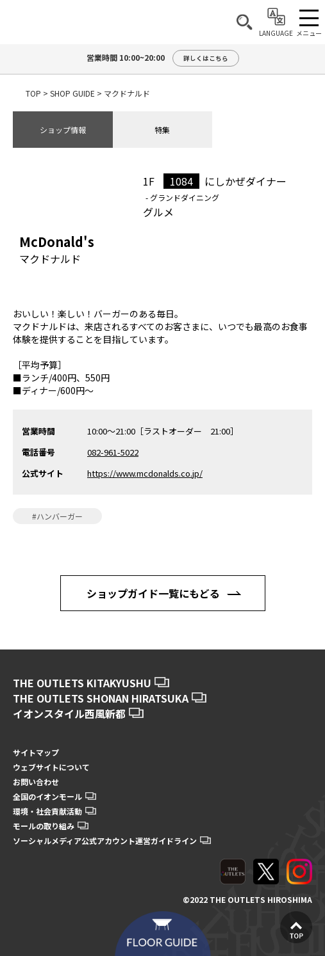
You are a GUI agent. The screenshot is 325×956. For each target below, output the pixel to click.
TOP (33, 93)
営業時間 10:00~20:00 (163, 58)
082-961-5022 (112, 452)
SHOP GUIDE (72, 93)
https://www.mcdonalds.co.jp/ (145, 473)
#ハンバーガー (57, 516)
